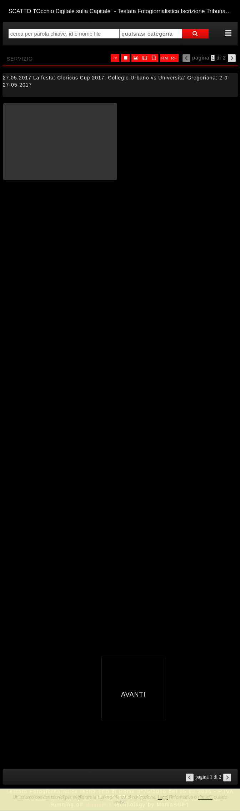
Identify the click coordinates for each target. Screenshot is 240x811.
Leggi (163, 797)
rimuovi (205, 797)
